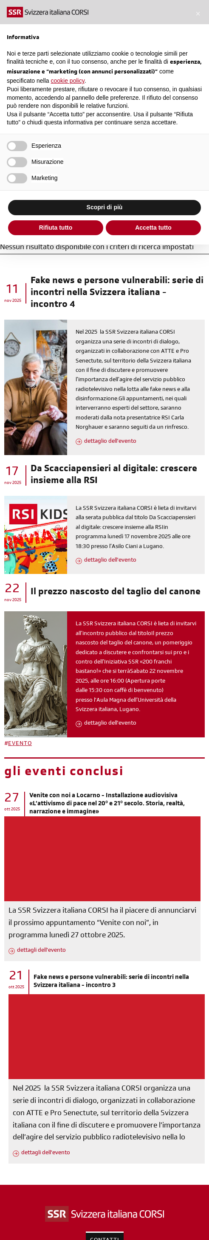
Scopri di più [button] (105, 207)
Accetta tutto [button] (153, 227)
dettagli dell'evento (41, 951)
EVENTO (20, 744)
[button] (198, 13)
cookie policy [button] (68, 80)
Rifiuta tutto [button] (56, 227)
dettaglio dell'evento (110, 442)
